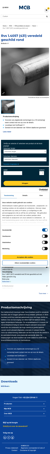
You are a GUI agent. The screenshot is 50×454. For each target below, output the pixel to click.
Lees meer (7, 132)
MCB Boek (5, 386)
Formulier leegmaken (11, 164)
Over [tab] (41, 195)
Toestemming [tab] (9, 195)
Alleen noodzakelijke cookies (25, 263)
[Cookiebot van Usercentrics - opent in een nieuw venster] (39, 190)
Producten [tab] (8, 404)
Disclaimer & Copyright (28, 450)
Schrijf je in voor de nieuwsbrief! (15, 426)
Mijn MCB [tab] (7, 409)
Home (5, 26)
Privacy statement (11, 448)
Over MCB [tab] (8, 414)
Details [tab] (25, 195)
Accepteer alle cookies (25, 257)
